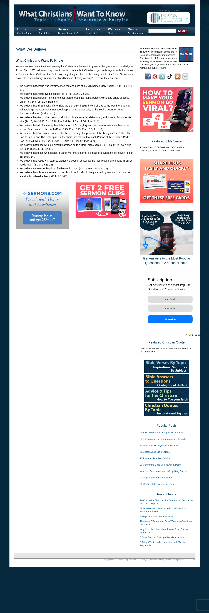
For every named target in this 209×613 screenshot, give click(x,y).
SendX (198, 334)
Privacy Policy (171, 560)
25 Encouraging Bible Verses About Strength (163, 439)
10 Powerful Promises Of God (155, 458)
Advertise (191, 560)
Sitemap (161, 560)
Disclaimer (182, 560)
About (44, 29)
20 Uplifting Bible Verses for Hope (157, 484)
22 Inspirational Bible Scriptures (156, 477)
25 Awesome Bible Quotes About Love (159, 445)
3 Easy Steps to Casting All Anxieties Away (162, 537)
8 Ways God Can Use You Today (157, 516)
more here (160, 67)
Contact (134, 29)
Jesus (63, 29)
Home (22, 29)
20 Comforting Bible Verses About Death (160, 464)
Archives (93, 29)
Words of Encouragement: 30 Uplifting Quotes (163, 471)
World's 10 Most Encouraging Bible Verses (162, 432)
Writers (114, 29)
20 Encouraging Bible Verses (155, 452)
